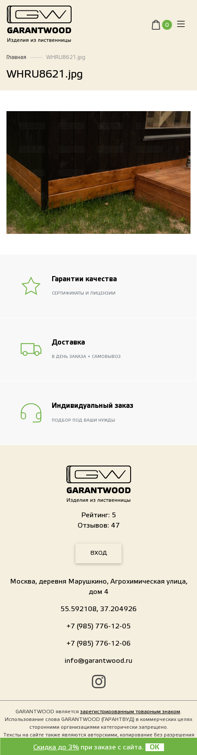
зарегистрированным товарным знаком (130, 711)
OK (154, 747)
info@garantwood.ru (98, 661)
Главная (16, 57)
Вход (99, 553)
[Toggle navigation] (181, 24)
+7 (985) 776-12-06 (98, 643)
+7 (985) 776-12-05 (98, 626)
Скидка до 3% (56, 747)
